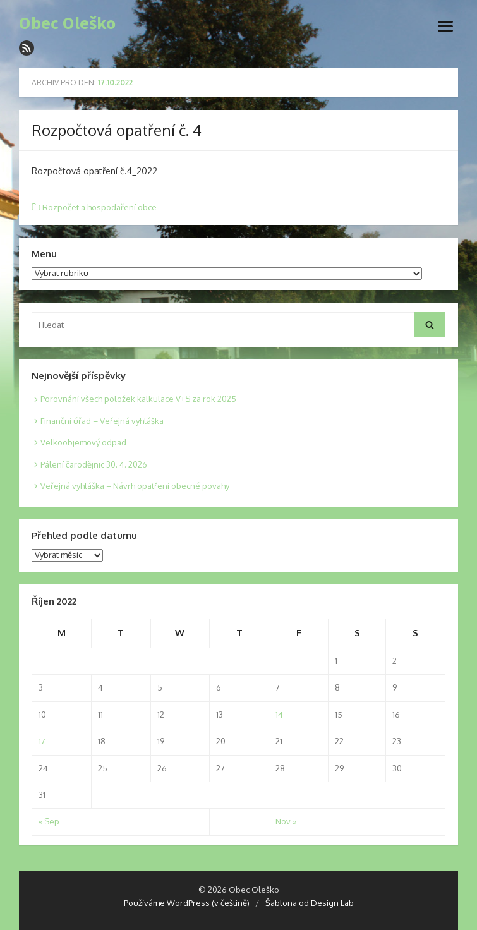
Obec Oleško (67, 23)
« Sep (49, 821)
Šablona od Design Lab (309, 903)
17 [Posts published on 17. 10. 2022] (42, 741)
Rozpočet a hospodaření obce (99, 207)
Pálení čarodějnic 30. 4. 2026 (93, 464)
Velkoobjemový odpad (83, 442)
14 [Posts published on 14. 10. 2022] (279, 715)
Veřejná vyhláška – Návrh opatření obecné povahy (134, 486)
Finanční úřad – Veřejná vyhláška (102, 421)
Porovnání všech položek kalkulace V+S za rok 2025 (138, 399)
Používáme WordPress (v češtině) (187, 903)
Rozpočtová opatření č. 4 (117, 130)
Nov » (285, 821)
